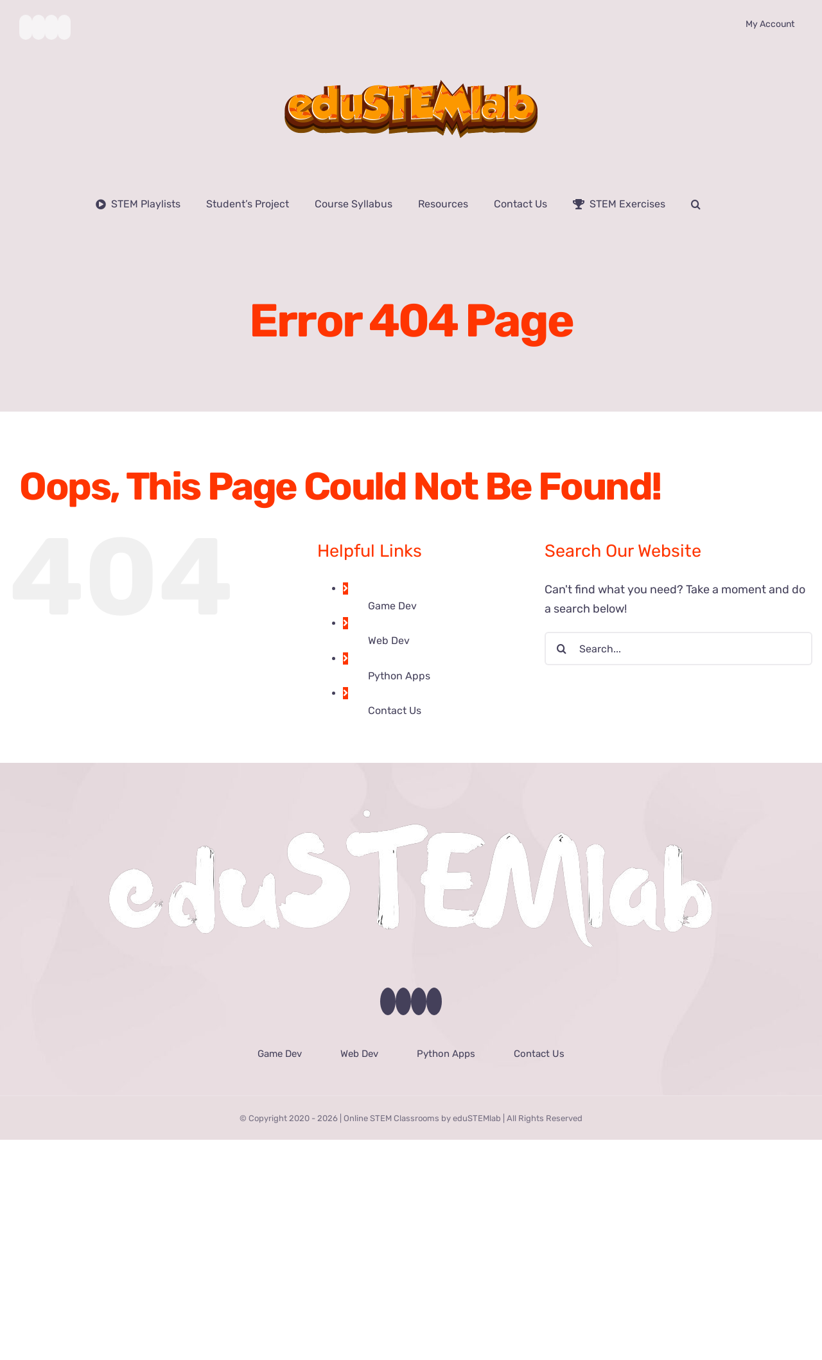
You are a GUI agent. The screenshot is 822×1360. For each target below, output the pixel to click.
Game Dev (392, 606)
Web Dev (389, 640)
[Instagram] (418, 1001)
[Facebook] (388, 1001)
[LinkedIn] (434, 1001)
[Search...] (678, 648)
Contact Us (394, 710)
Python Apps (399, 676)
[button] (696, 204)
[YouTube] (403, 1001)
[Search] (561, 648)
